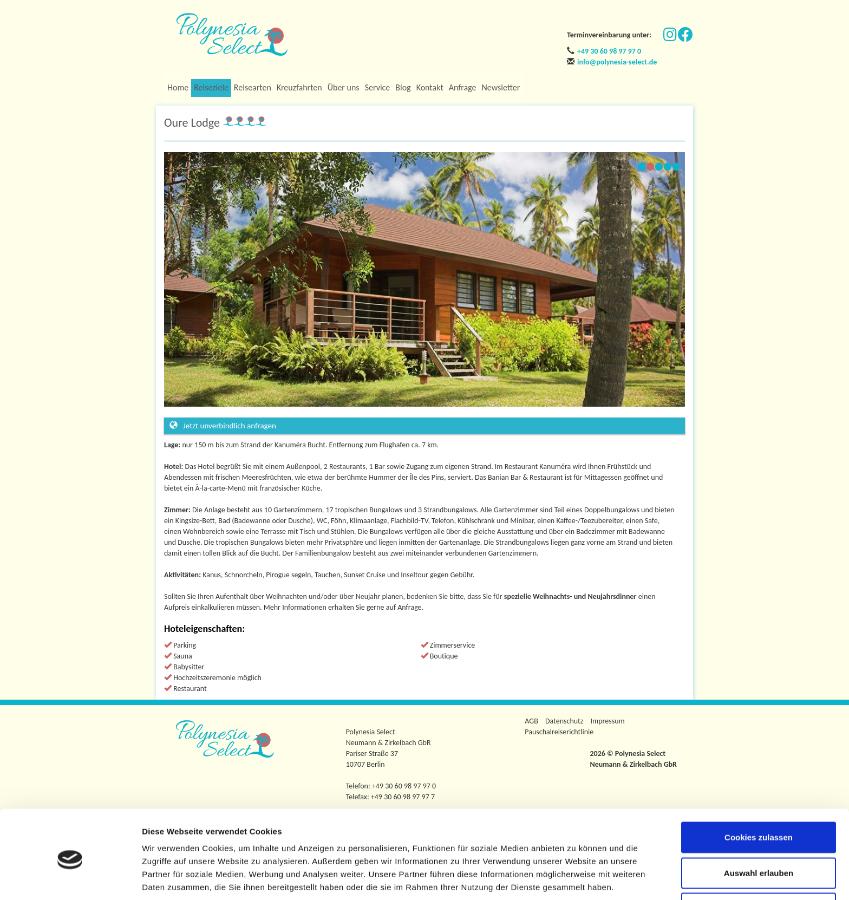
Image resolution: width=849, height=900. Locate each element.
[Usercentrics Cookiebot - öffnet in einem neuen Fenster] (70, 879)
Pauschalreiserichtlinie (559, 731)
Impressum (608, 721)
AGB (531, 721)
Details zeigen (575, 878)
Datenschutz (564, 721)
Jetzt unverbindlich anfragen (222, 426)
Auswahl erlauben (758, 829)
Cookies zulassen (758, 793)
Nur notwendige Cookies (758, 864)
